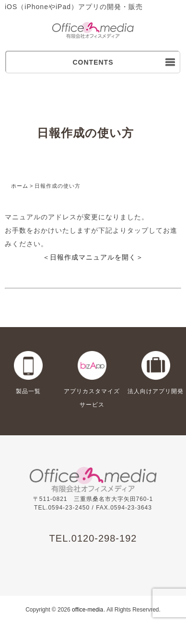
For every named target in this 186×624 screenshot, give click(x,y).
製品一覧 (28, 391)
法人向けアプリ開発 (156, 391)
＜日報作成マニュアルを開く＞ (93, 257)
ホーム (19, 186)
